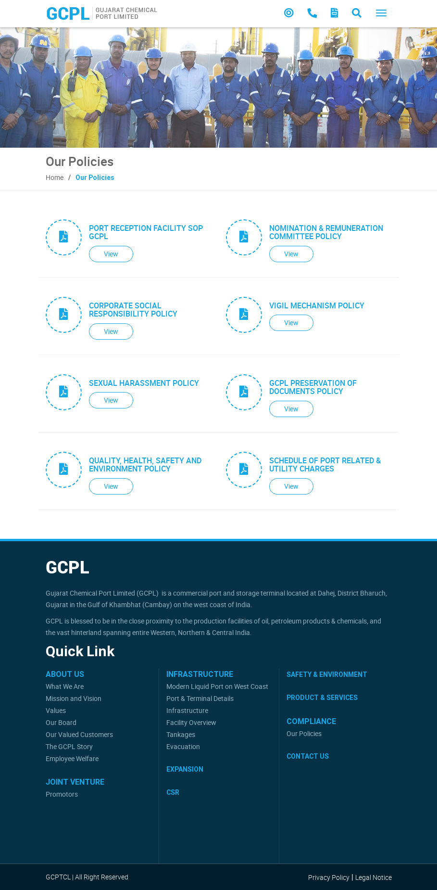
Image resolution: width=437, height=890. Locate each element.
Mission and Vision (73, 698)
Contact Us (308, 756)
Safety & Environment (327, 674)
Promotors (62, 794)
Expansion (184, 769)
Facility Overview (191, 722)
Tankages (180, 734)
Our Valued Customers (79, 734)
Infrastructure (187, 710)
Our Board (61, 722)
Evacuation (183, 746)
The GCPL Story (69, 746)
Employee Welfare (72, 758)
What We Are (65, 686)
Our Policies (304, 733)
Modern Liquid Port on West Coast (217, 686)
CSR (172, 792)
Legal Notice (373, 877)
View (111, 253)
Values (56, 710)
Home (54, 177)
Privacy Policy (329, 877)
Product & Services (322, 697)
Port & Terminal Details (200, 698)
